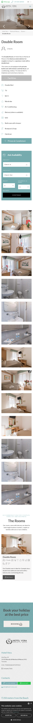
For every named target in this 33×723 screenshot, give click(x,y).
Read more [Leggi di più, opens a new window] (16, 712)
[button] (16, 720)
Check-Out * (7, 170)
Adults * (5, 181)
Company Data (6, 668)
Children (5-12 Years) (22, 181)
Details (9, 577)
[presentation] (5, 553)
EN (28, 2)
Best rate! (6, 190)
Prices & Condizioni (17, 141)
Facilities (12, 78)
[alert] (16, 712)
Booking (16, 624)
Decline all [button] (24, 715)
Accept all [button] (8, 715)
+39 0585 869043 (9, 683)
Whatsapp (24, 683)
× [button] (31, 703)
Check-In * (6, 160)
